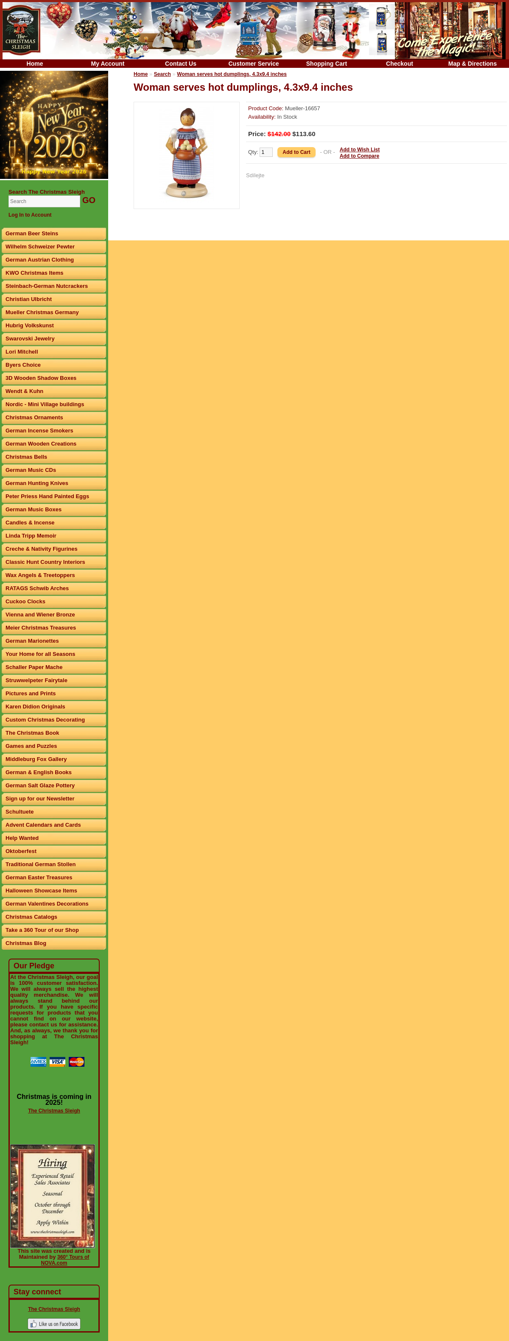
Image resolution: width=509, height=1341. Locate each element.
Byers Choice (23, 365)
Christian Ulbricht (29, 299)
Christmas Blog (26, 943)
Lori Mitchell (22, 351)
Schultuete (20, 812)
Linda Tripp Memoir (31, 535)
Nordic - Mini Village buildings (45, 404)
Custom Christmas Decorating (45, 720)
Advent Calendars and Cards (43, 825)
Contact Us (180, 63)
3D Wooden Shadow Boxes (41, 378)
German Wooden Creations (41, 443)
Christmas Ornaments (34, 417)
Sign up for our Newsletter (40, 798)
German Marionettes (32, 641)
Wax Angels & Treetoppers (40, 575)
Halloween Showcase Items (41, 890)
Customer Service (253, 63)
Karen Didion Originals (35, 706)
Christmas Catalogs (31, 917)
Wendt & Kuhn (24, 391)
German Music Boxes (34, 509)
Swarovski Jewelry (30, 338)
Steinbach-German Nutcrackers (47, 286)
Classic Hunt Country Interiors (45, 562)
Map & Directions (472, 63)
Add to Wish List (360, 150)
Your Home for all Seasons (40, 654)
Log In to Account (30, 215)
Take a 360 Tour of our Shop (42, 930)
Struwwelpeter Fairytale (36, 680)
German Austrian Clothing (40, 259)
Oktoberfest (21, 851)
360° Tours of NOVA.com (65, 1260)
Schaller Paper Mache (34, 667)
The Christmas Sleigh (54, 1111)
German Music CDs (31, 470)
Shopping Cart (326, 63)
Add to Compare (359, 156)
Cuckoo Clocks (25, 601)
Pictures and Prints (31, 693)
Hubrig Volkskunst (30, 325)
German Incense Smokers (39, 430)
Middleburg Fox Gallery (36, 759)
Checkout (399, 63)
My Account (108, 63)
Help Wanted (22, 838)
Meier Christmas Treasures (41, 627)
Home (35, 63)
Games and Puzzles (31, 746)
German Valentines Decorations (47, 904)
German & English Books (39, 772)
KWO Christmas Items (35, 273)
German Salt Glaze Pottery (40, 785)
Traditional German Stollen (41, 864)
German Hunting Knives (37, 483)
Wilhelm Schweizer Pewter (40, 246)
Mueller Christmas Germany (42, 312)
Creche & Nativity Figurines (42, 549)
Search (162, 74)
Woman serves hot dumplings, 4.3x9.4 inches (232, 74)
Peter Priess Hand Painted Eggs (47, 496)
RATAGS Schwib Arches (37, 588)
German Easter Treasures (39, 877)
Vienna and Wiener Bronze (40, 614)
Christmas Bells (26, 457)
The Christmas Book (32, 733)
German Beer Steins (32, 233)
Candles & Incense (30, 522)
